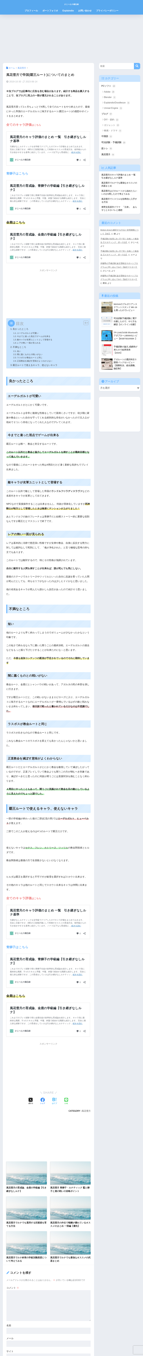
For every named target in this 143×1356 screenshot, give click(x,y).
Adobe (109, 92)
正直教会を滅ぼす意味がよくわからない (36, 361)
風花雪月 (86, 1110)
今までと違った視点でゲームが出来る (35, 336)
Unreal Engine (113, 108)
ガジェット (112, 125)
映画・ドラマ (113, 131)
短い (19, 351)
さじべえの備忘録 (71, 4)
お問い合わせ (85, 10)
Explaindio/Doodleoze (117, 103)
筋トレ (107, 149)
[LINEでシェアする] (66, 1101)
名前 (8, 1325)
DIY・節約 (111, 120)
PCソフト (108, 86)
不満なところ (19, 347)
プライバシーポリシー (107, 10)
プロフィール (31, 10)
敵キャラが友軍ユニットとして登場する (36, 339)
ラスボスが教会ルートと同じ (30, 357)
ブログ (107, 114)
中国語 (107, 136)
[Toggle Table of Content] (84, 322)
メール (10, 1338)
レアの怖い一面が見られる (29, 343)
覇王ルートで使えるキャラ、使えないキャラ (35, 365)
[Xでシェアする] (30, 1101)
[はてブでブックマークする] (54, 1101)
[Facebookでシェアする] (42, 1101)
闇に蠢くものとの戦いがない (30, 354)
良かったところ (20, 329)
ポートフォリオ (50, 10)
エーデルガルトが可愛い (28, 333)
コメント (12, 1288)
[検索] (137, 66)
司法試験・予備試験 (114, 143)
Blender (110, 97)
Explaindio (68, 10)
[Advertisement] (71, 38)
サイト (10, 1351)
